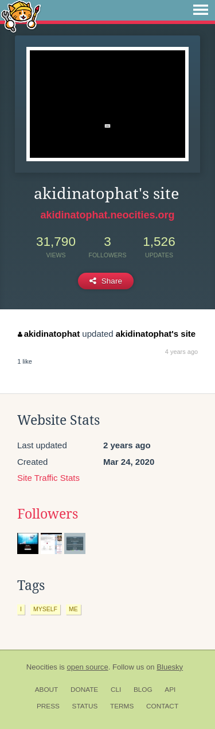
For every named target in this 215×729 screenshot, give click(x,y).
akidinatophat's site (156, 333)
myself (45, 608)
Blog (143, 690)
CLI (116, 690)
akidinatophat (49, 333)
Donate (84, 690)
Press (48, 706)
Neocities (41, 667)
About (46, 690)
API (170, 690)
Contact (162, 706)
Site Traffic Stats (48, 478)
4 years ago (181, 351)
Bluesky (170, 667)
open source (87, 667)
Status (85, 706)
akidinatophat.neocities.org (107, 215)
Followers (47, 514)
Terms (122, 706)
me (73, 608)
